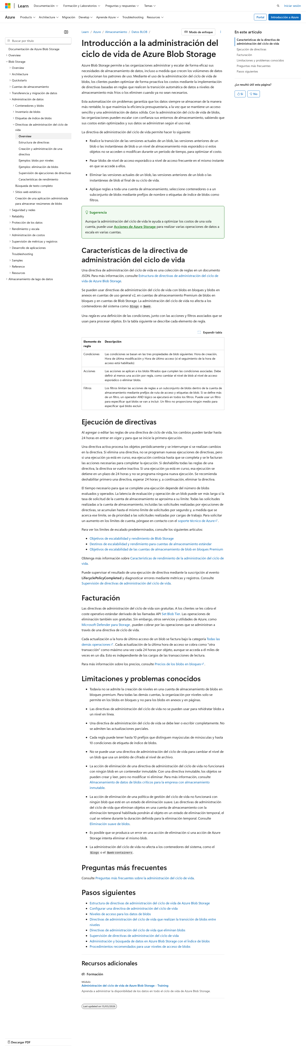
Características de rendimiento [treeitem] (38, 179)
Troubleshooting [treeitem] (22, 254)
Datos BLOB (139, 32)
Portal (260, 17)
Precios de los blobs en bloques (178, 664)
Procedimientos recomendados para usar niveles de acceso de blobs (140, 946)
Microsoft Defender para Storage (106, 624)
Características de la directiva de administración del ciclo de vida (258, 41)
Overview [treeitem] (25, 136)
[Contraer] (66, 32)
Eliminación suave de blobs (110, 823)
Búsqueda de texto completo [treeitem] (34, 186)
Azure (97, 32)
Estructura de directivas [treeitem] (34, 142)
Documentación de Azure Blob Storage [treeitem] (33, 49)
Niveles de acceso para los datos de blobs (120, 914)
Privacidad (125, 1038)
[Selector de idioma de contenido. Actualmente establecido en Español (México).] (21, 1027)
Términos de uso (207, 1038)
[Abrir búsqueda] (278, 6)
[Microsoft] (8, 6)
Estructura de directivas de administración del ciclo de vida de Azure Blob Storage (150, 903)
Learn (85, 32)
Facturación (244, 55)
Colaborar (107, 1038)
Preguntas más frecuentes (254, 66)
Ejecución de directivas (251, 49)
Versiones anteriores (68, 1038)
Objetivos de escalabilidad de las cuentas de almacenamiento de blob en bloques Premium (156, 549)
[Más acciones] (220, 31)
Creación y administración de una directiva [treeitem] (40, 151)
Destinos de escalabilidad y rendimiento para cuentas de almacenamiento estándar (151, 544)
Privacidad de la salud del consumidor (164, 1038)
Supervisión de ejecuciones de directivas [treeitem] (45, 173)
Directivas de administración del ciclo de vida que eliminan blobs (137, 930)
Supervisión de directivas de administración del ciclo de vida (126, 583)
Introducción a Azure (285, 17)
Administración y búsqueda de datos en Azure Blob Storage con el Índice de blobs (150, 941)
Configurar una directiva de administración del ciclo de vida (134, 908)
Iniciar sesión (292, 6)
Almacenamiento (116, 32)
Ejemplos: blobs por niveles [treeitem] (36, 160)
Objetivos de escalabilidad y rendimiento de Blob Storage (132, 538)
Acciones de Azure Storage (135, 226)
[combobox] (38, 40)
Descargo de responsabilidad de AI (27, 1038)
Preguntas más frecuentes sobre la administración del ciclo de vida (144, 878)
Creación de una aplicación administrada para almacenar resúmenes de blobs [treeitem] (41, 201)
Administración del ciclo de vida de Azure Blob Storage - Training (125, 985)
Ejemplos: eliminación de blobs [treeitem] (38, 167)
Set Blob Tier (171, 613)
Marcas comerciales (236, 1038)
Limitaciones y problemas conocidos (260, 60)
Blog (89, 1038)
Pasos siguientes (247, 71)
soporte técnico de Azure (196, 520)
